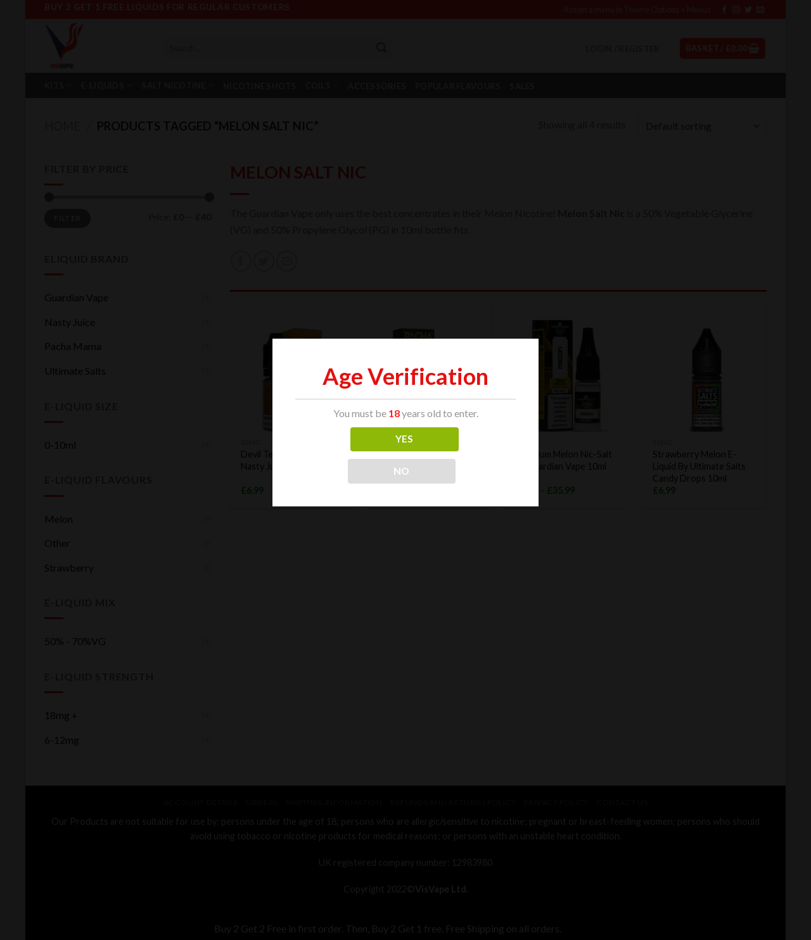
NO (401, 471)
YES (404, 438)
